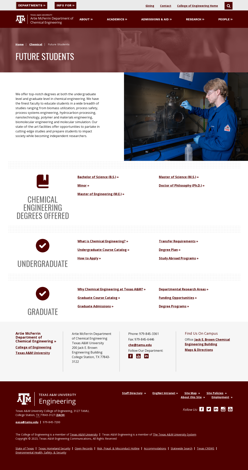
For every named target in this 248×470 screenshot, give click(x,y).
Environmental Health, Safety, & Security (41, 452)
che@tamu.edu (140, 345)
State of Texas (25, 448)
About (86, 19)
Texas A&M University (33, 353)
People (225, 19)
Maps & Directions (199, 350)
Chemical (35, 44)
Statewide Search (181, 448)
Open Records (84, 448)
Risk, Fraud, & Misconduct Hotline (118, 448)
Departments (31, 5)
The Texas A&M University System (174, 434)
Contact (165, 6)
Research (195, 19)
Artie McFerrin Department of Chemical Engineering (34, 337)
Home (20, 44)
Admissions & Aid (156, 19)
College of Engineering (33, 347)
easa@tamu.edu (27, 422)
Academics (117, 19)
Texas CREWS (205, 448)
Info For (65, 5)
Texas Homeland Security (54, 448)
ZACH (60, 415)
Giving (150, 6)
